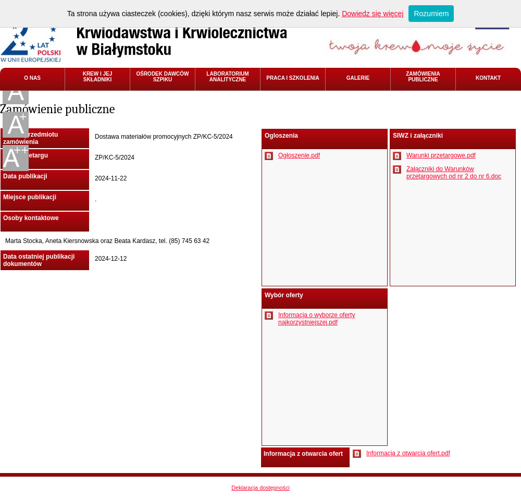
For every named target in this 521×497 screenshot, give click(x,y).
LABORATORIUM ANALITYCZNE (227, 76)
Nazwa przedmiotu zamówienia (30, 138)
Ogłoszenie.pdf (299, 155)
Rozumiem (431, 13)
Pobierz (269, 156)
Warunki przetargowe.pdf (441, 155)
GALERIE (357, 78)
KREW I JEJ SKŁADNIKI (98, 76)
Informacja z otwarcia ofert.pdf (408, 453)
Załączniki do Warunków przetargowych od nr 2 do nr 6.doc (453, 172)
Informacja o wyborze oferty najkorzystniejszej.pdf (316, 318)
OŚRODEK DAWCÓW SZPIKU (162, 76)
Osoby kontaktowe (31, 218)
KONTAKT (488, 78)
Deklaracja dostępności (260, 487)
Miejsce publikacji (29, 197)
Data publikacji (25, 176)
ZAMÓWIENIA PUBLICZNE (423, 76)
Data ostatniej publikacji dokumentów (39, 260)
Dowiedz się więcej (372, 13)
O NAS (32, 78)
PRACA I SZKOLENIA (292, 78)
